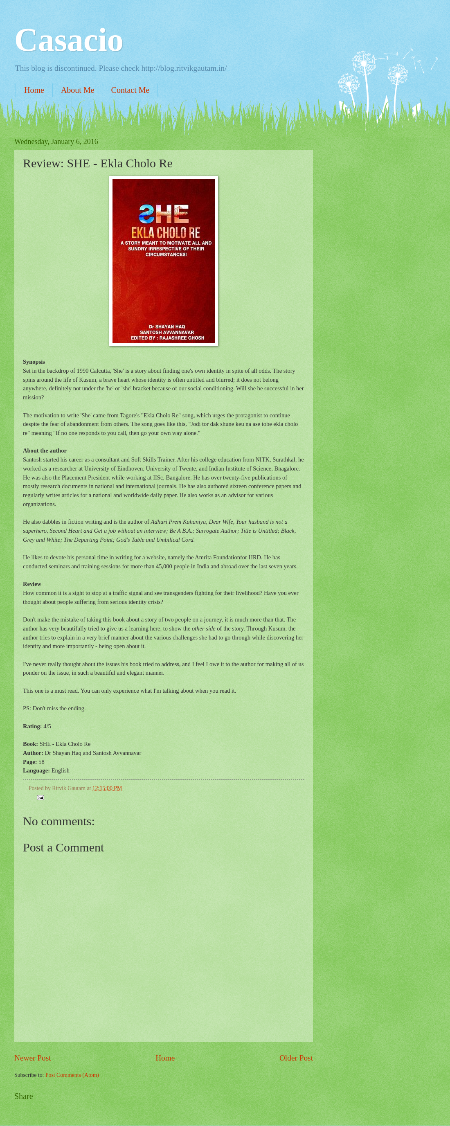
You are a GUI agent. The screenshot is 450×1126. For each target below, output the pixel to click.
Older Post (296, 1058)
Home (34, 90)
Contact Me (130, 90)
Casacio (69, 40)
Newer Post (32, 1058)
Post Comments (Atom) (72, 1075)
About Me (77, 90)
